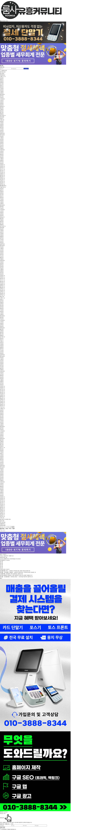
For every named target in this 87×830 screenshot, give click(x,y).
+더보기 (4, 554)
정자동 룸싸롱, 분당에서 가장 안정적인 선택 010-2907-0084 (15, 575)
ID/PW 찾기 (3, 72)
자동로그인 (4, 70)
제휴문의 (2, 557)
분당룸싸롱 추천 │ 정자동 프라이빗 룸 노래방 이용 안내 (13, 570)
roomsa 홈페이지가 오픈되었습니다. (9, 558)
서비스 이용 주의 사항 (5, 556)
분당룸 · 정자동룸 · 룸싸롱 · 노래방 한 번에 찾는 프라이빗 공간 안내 (16, 572)
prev (1, 530)
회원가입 (2, 67)
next (4, 530)
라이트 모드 (5, 21)
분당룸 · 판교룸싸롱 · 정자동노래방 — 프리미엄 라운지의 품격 (15, 576)
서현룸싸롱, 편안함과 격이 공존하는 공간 (10, 573)
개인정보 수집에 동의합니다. (9, 829)
